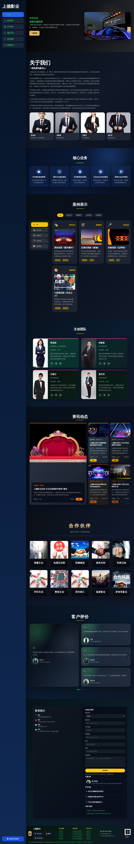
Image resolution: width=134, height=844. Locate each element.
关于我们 (61, 836)
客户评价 (61, 833)
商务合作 (88, 835)
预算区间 (87, 720)
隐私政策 (80, 842)
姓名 (86, 741)
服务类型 (87, 712)
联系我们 (61, 831)
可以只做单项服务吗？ (95, 802)
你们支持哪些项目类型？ (96, 791)
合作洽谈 (88, 836)
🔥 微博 (48, 833)
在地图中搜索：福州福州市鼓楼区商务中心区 (99, 813)
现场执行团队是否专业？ (96, 797)
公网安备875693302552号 (70, 842)
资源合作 (88, 831)
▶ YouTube (38, 833)
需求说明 (87, 755)
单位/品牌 (87, 727)
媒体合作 (88, 833)
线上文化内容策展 (77, 836)
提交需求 (105, 770)
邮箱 (86, 748)
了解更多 (34, 33)
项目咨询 (88, 838)
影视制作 (78, 215)
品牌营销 (98, 215)
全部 (60, 215)
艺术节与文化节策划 (78, 835)
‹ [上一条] (31, 656)
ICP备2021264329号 (59, 842)
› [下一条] (128, 656)
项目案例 (61, 838)
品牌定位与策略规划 (78, 838)
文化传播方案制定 (77, 833)
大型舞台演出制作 (77, 831)
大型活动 (88, 215)
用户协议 (85, 842)
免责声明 (90, 842)
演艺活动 (69, 215)
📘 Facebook (38, 838)
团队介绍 (61, 835)
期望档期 (87, 734)
